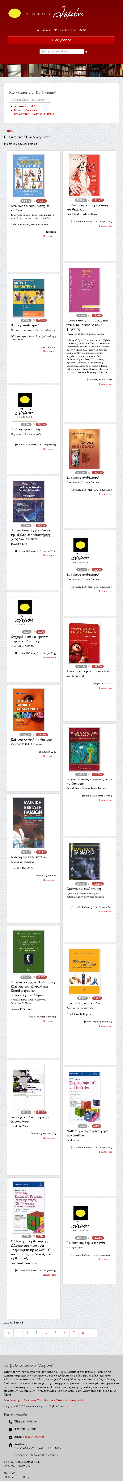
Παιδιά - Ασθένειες (26, 110)
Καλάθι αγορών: (70, 30)
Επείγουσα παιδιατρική (83, 888)
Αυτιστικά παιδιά (24, 106)
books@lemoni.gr (33, 1436)
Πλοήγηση (61, 40)
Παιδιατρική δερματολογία (85, 1243)
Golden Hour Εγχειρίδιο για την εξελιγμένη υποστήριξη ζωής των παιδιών (31, 535)
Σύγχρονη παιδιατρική (82, 477)
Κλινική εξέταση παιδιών (29, 857)
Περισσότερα (50, 236)
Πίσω (8, 130)
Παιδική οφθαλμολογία (27, 429)
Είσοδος (44, 30)
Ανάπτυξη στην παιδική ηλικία (88, 671)
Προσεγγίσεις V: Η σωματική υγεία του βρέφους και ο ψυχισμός (87, 325)
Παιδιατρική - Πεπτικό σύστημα (34, 114)
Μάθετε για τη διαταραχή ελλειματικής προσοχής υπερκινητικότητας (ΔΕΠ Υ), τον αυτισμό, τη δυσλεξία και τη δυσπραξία (32, 1249)
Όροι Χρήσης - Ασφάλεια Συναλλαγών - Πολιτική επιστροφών (43, 1400)
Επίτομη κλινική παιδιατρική (32, 739)
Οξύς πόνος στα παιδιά (83, 1003)
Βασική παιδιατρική (25, 325)
